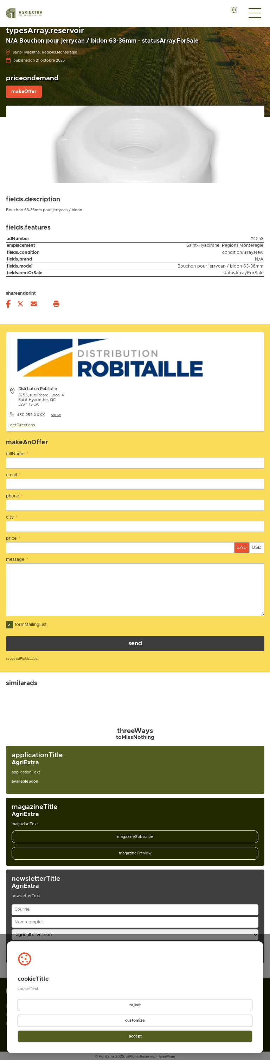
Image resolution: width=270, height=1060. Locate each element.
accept (135, 1036)
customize (135, 1021)
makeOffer (24, 91)
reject (135, 1005)
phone (14, 495)
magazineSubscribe (135, 835)
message (17, 558)
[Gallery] (135, 695)
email (13, 474)
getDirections (22, 425)
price (13, 537)
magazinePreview (135, 851)
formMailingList (26, 623)
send (135, 642)
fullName (17, 454)
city (12, 516)
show (56, 415)
